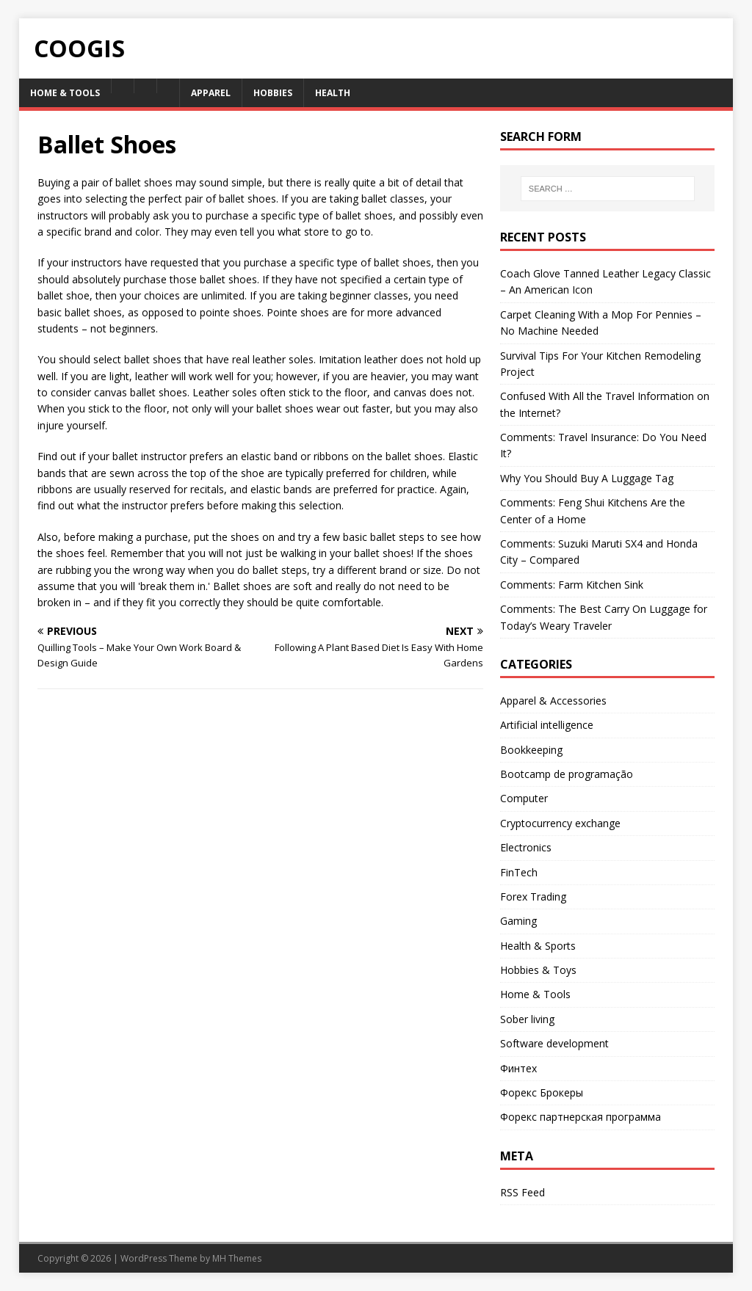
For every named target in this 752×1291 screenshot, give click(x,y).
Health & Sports (538, 946)
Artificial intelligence (546, 725)
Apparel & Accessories (553, 701)
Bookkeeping (531, 750)
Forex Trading (533, 896)
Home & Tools (65, 93)
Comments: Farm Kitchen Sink (571, 585)
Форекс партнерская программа (580, 1117)
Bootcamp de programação (566, 774)
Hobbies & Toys (538, 970)
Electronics (526, 847)
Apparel (211, 93)
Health (332, 93)
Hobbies (272, 93)
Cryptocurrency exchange (560, 823)
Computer (524, 798)
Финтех (518, 1068)
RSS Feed (522, 1192)
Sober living (527, 1019)
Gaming (518, 921)
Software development (554, 1043)
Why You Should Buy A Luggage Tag (586, 478)
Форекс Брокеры (541, 1092)
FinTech (519, 872)
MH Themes (236, 1258)
